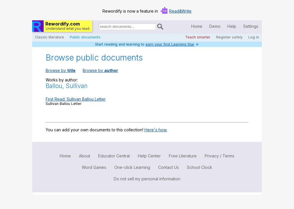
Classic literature (49, 37)
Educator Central (114, 155)
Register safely (229, 37)
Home (196, 26)
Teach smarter (197, 37)
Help (231, 26)
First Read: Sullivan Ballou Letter (76, 99)
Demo (214, 26)
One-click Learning (132, 167)
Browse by (61, 70)
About (84, 155)
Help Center (149, 155)
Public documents (85, 37)
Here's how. (155, 129)
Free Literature (183, 155)
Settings (250, 26)
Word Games (94, 167)
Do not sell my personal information (147, 178)
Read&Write (180, 11)
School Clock (199, 167)
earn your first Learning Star (170, 44)
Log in (253, 37)
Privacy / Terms (219, 155)
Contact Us (168, 167)
